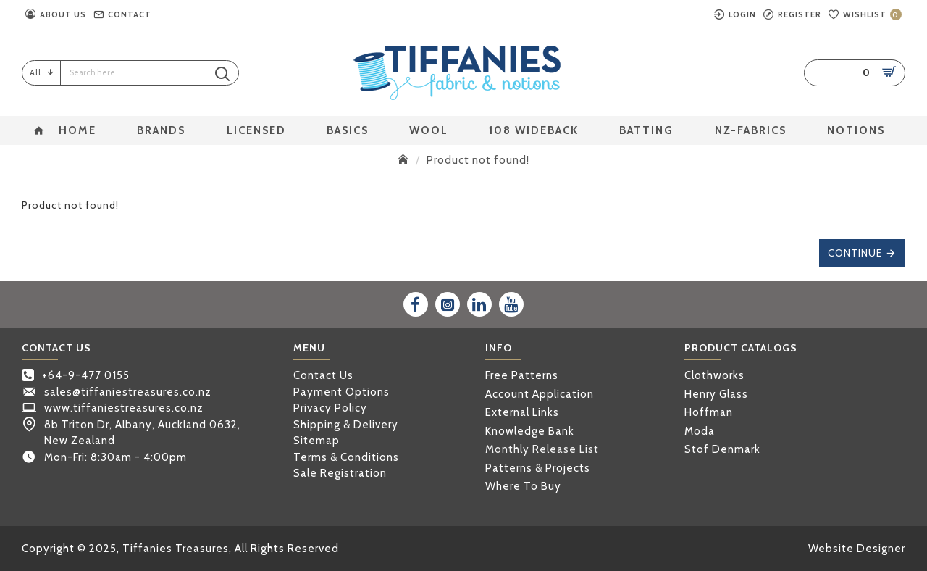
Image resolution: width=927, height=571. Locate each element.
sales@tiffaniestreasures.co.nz (127, 392)
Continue (855, 252)
